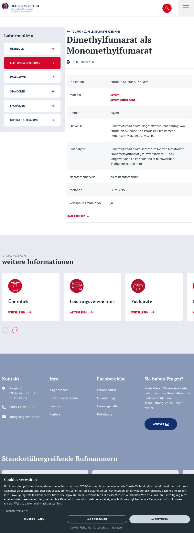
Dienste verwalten (17, 511)
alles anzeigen (78, 216)
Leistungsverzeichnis (25, 63)
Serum (114, 95)
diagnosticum (59, 390)
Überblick (17, 49)
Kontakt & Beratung (24, 120)
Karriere (55, 414)
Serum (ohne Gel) (122, 100)
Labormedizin (106, 390)
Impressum (117, 527)
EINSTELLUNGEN (34, 519)
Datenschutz (101, 527)
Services (55, 406)
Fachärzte (17, 106)
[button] (186, 8)
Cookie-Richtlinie (80, 527)
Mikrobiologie (107, 398)
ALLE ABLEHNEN (97, 519)
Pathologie (104, 414)
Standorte (17, 91)
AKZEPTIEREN (159, 519)
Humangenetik (107, 406)
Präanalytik (18, 77)
